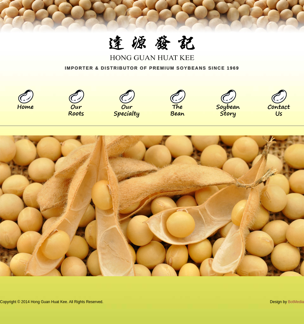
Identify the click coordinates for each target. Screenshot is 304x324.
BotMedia (296, 302)
